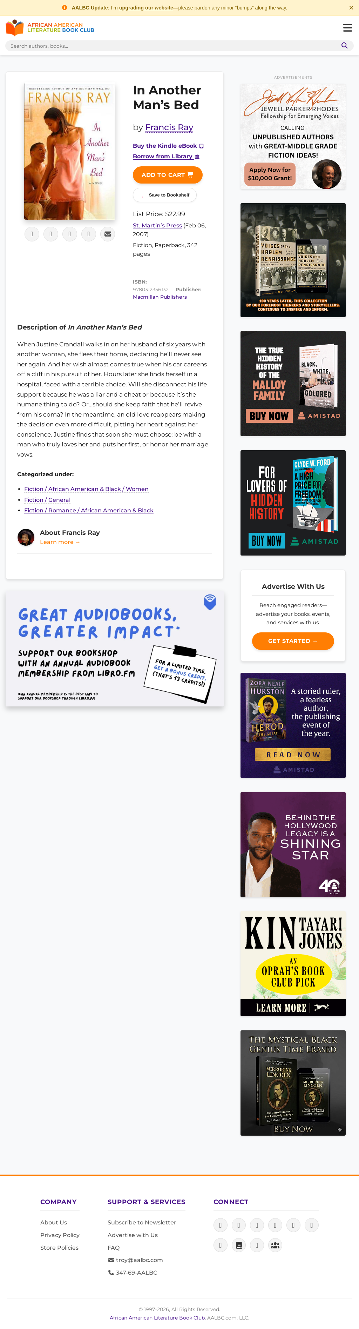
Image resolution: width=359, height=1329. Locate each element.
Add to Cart (168, 175)
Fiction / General (47, 500)
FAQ (114, 1247)
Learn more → (60, 542)
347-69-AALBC (132, 1272)
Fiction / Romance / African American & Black (89, 510)
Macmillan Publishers (160, 297)
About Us (53, 1222)
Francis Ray (169, 127)
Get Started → (293, 641)
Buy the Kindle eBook (168, 145)
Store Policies (59, 1247)
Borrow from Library (166, 156)
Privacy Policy (60, 1235)
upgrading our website (146, 8)
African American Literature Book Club (157, 1318)
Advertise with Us (133, 1235)
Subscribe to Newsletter (142, 1222)
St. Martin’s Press (157, 225)
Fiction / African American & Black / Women (86, 489)
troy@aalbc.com (135, 1260)
